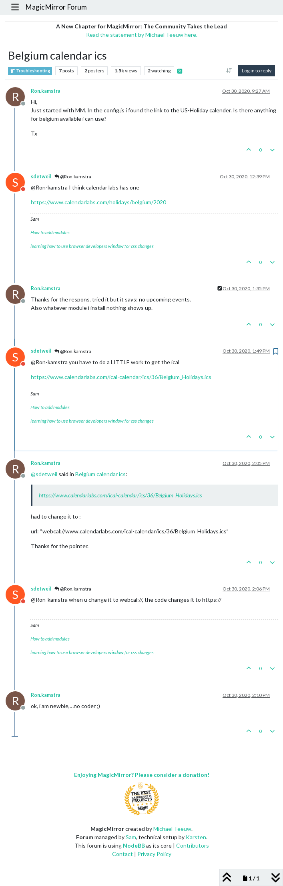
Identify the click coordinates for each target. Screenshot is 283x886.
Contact (122, 853)
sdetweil (41, 177)
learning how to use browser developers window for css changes (92, 246)
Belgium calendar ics (100, 474)
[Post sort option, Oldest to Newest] (229, 70)
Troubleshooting (30, 71)
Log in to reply (256, 71)
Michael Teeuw (172, 828)
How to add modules (50, 232)
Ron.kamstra (45, 91)
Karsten (196, 837)
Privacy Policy (154, 853)
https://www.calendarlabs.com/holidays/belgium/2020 (98, 202)
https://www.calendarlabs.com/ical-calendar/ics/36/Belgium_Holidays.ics (121, 376)
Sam (131, 837)
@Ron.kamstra (72, 177)
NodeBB (134, 845)
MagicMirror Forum (56, 7)
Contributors (192, 845)
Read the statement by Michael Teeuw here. (141, 34)
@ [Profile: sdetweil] (44, 474)
